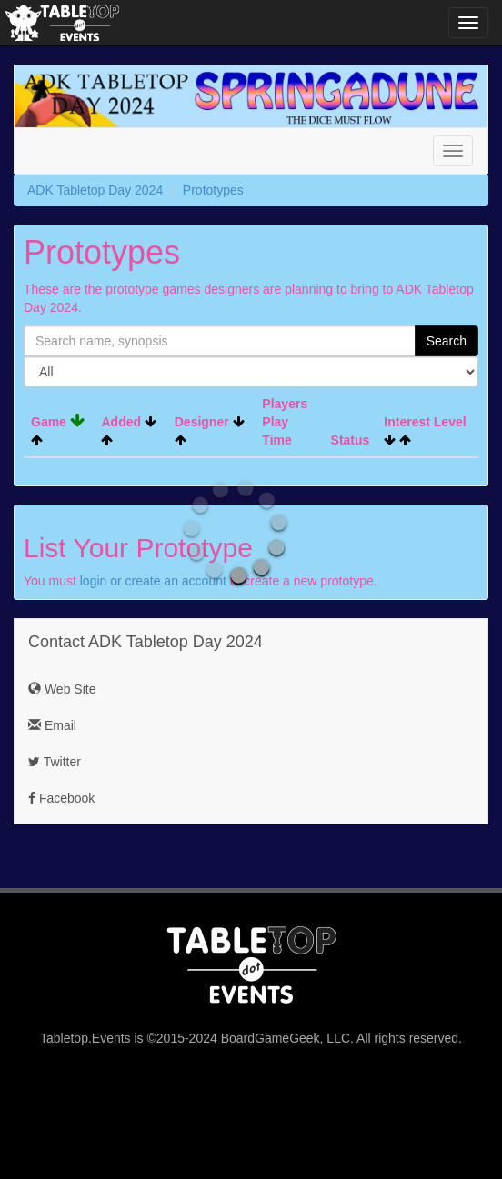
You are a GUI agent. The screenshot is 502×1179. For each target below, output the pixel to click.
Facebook (61, 798)
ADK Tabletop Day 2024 (95, 190)
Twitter (54, 761)
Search (447, 341)
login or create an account (153, 581)
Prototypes (213, 190)
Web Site (61, 689)
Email (52, 725)
